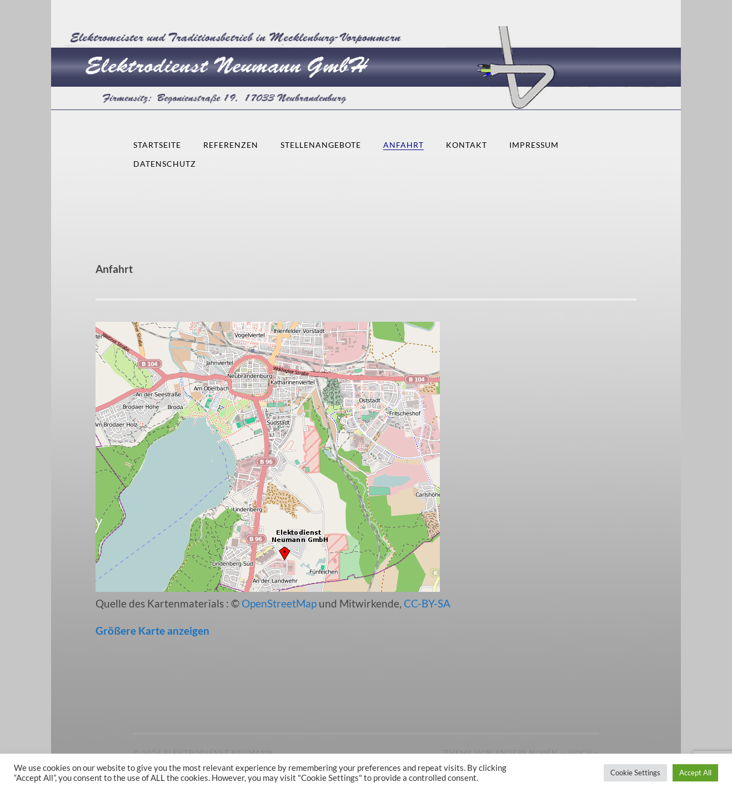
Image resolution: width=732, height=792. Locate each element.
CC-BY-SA (427, 603)
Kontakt (466, 145)
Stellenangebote (320, 145)
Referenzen (230, 145)
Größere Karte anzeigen (152, 630)
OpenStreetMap (279, 603)
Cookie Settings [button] (635, 772)
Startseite (157, 145)
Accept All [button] (695, 772)
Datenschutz (164, 163)
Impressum (534, 145)
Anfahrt (403, 145)
